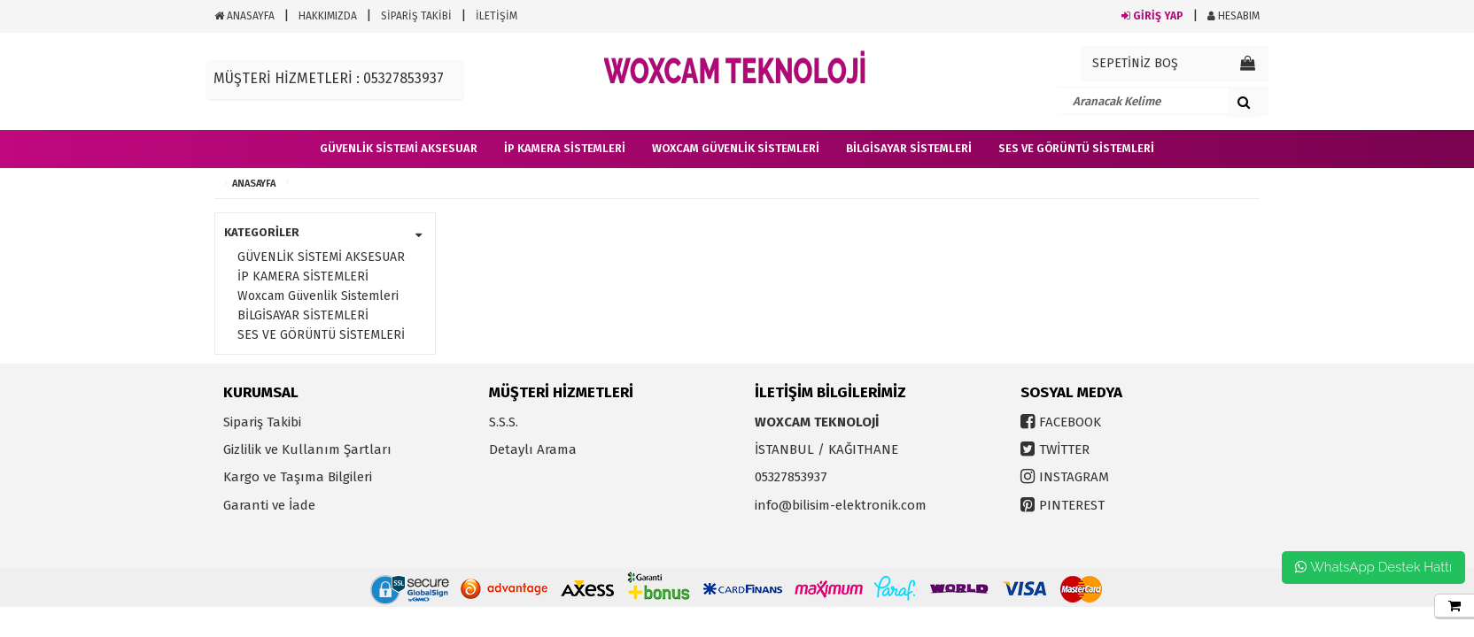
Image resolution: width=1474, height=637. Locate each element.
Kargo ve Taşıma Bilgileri (297, 477)
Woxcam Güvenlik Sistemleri (318, 295)
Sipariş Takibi (262, 422)
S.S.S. (503, 422)
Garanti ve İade (269, 505)
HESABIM (1233, 16)
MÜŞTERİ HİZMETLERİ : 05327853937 (328, 78)
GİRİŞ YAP (1152, 16)
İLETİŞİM (496, 16)
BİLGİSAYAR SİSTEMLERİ (302, 315)
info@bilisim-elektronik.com (841, 505)
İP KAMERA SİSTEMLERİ (302, 276)
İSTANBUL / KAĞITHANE (826, 449)
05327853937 (791, 477)
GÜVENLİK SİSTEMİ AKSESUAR (321, 257)
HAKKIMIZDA (328, 16)
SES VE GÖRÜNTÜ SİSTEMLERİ (321, 334)
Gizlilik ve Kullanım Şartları (307, 449)
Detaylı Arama (533, 449)
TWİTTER (1064, 449)
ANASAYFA (244, 16)
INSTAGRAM (1074, 477)
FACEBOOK (1070, 422)
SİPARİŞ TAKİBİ (416, 16)
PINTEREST (1072, 505)
